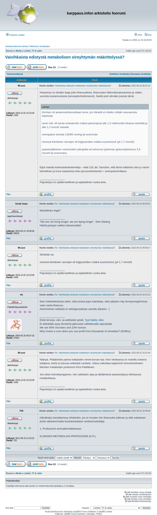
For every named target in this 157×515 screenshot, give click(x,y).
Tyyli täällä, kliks (94, 320)
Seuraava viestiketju (141, 74)
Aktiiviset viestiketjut (40, 46)
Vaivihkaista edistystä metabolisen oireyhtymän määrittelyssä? (64, 57)
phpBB (76, 512)
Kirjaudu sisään (15, 35)
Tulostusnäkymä (15, 74)
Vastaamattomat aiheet (16, 46)
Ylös (8, 194)
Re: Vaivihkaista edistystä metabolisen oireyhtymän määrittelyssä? (85, 204)
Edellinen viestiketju (119, 74)
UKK (138, 35)
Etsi (148, 35)
